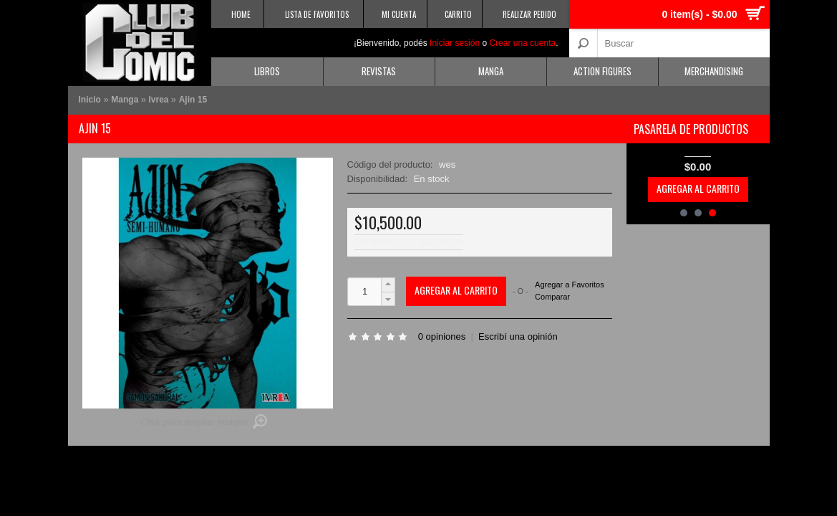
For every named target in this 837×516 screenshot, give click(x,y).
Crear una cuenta (522, 43)
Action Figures (603, 71)
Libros (267, 71)
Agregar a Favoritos (569, 285)
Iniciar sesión (455, 43)
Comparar (552, 296)
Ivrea (160, 100)
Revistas (379, 71)
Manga (490, 71)
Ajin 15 (193, 100)
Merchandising (713, 71)
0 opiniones (442, 336)
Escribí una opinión (518, 336)
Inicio (90, 100)
